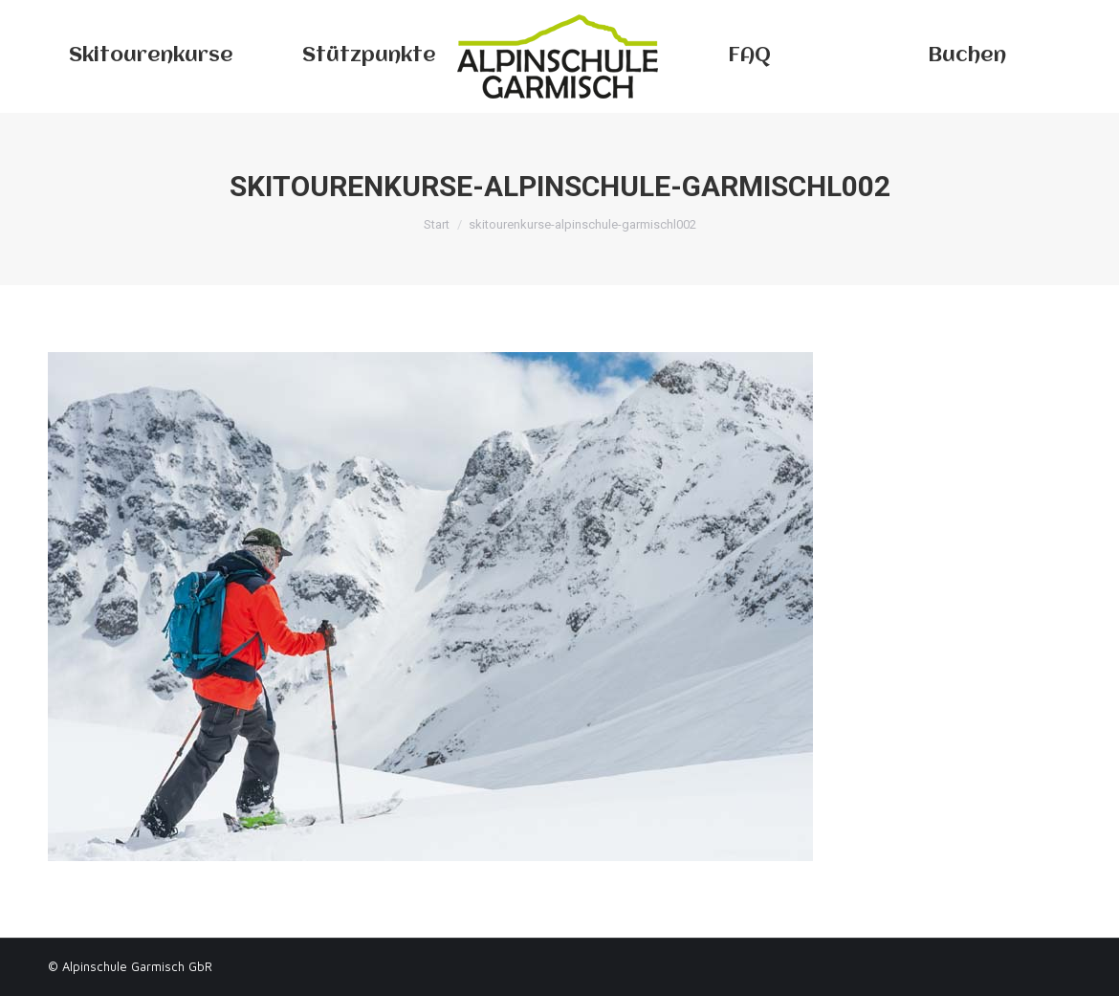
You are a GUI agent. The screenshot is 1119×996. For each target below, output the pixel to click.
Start (437, 224)
